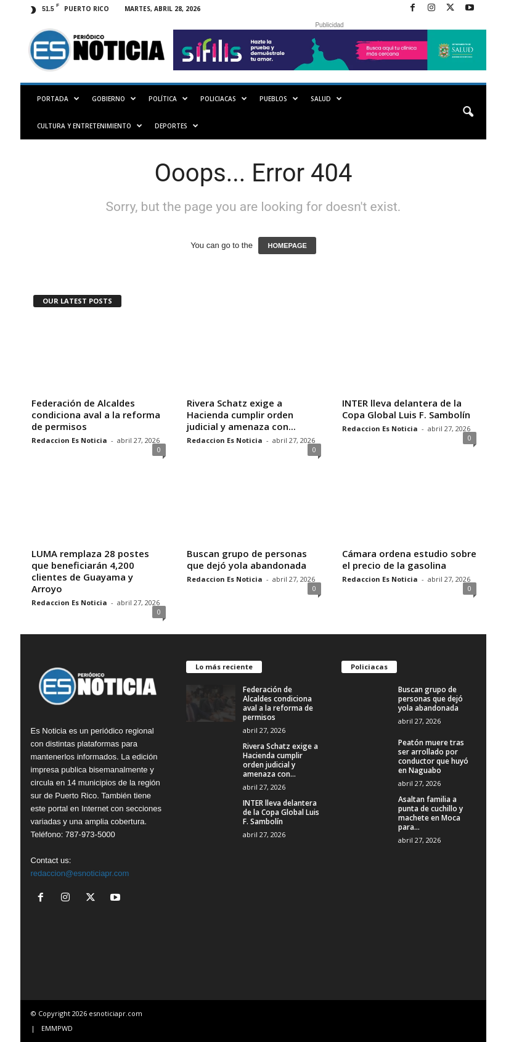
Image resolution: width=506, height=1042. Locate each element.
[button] (467, 112)
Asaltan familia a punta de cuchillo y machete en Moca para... (430, 813)
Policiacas (223, 98)
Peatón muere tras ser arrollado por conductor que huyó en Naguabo (433, 756)
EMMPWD (57, 1028)
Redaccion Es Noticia (69, 440)
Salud (326, 98)
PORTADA (58, 98)
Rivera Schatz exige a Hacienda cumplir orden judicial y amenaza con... (241, 414)
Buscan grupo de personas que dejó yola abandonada (247, 559)
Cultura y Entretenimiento (89, 125)
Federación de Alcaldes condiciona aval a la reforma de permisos (95, 414)
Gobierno (114, 98)
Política (168, 98)
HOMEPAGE (286, 245)
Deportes (176, 125)
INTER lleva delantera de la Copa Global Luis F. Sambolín (406, 409)
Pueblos (278, 98)
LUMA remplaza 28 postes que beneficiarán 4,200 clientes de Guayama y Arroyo (90, 571)
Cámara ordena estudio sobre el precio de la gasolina (409, 559)
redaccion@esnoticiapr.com (80, 873)
